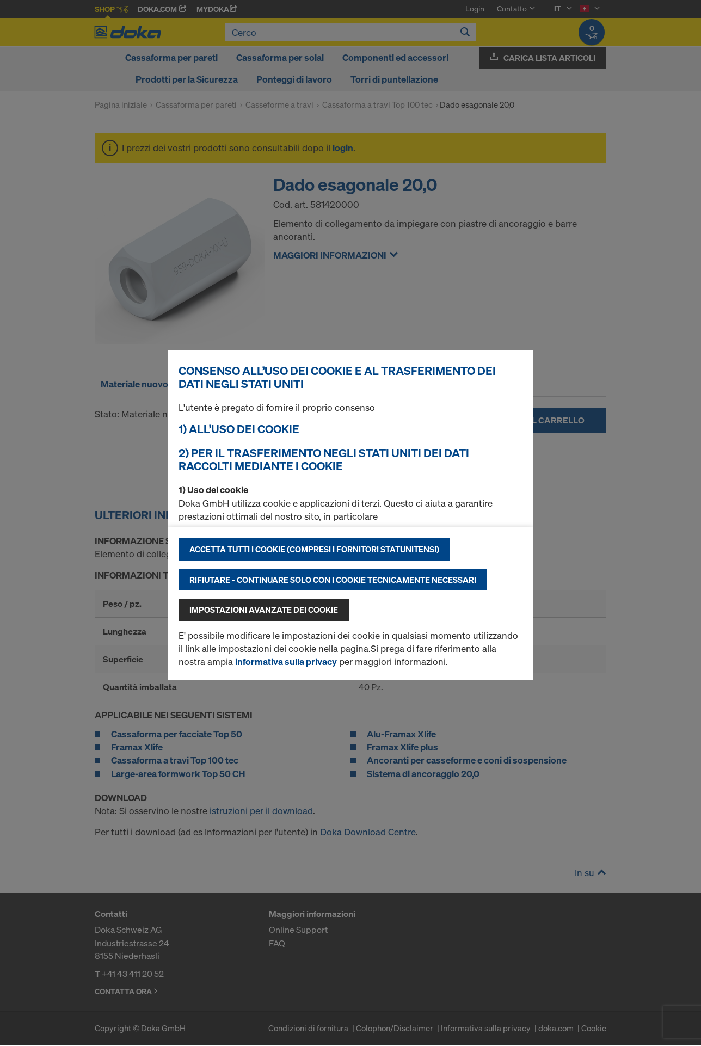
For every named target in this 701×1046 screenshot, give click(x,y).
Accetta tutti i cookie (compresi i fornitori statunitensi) (314, 549)
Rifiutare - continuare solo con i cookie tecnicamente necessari (332, 579)
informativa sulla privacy (286, 661)
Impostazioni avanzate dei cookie (263, 609)
